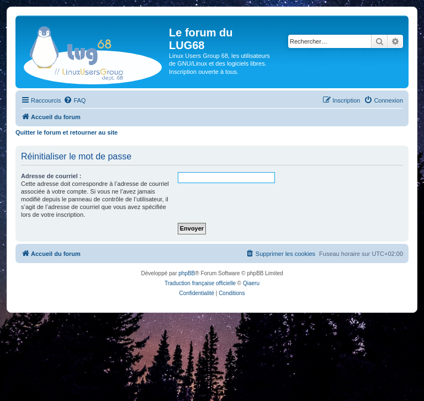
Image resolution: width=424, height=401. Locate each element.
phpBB (186, 273)
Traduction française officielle (200, 283)
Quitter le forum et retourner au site (66, 132)
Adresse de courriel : (51, 176)
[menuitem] (74, 100)
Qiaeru (251, 283)
